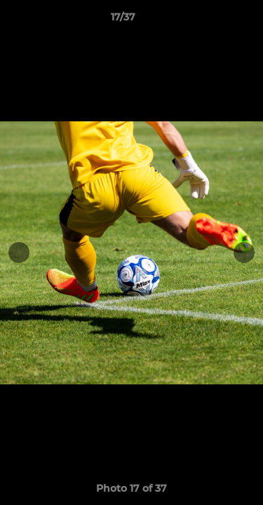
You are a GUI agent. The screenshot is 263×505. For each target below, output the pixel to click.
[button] (212, 20)
